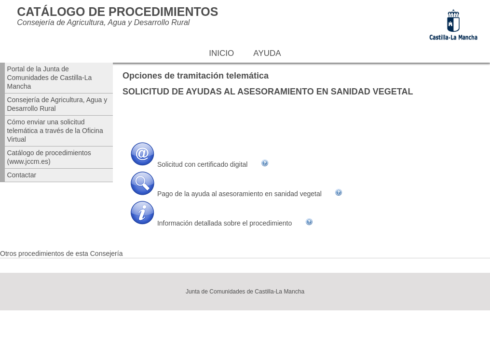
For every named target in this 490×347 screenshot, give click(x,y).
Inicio (221, 53)
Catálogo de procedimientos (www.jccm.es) (49, 157)
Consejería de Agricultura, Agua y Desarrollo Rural (57, 104)
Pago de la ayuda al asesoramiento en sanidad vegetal (239, 194)
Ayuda (267, 53)
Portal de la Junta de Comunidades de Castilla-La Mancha (49, 77)
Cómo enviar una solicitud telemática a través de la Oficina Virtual (55, 130)
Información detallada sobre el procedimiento (224, 223)
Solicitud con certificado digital (202, 164)
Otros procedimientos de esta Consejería (61, 253)
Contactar (21, 175)
